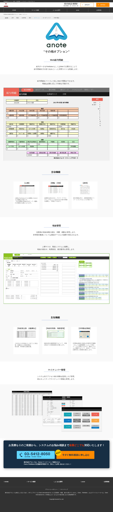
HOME (14, 10)
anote (77, 10)
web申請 (24, 17)
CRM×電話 (56, 17)
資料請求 (87, 4)
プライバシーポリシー (51, 489)
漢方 (30, 17)
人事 (12, 17)
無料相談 (102, 4)
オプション (37, 17)
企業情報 (98, 10)
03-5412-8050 (70, 4)
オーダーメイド (47, 17)
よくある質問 (56, 10)
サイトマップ (64, 489)
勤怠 (17, 17)
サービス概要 (35, 10)
